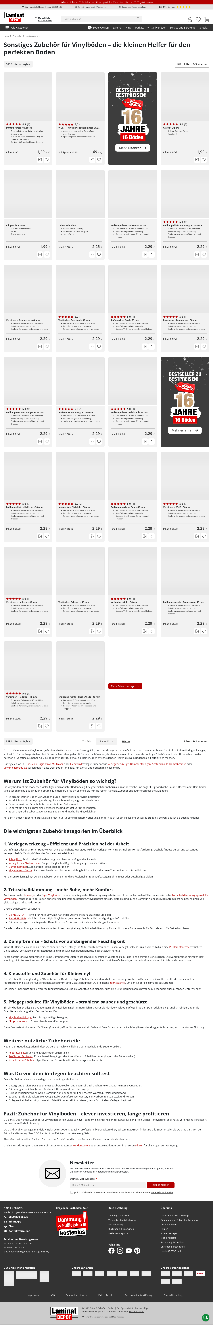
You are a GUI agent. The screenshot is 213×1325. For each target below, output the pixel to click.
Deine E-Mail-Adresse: (83, 1178)
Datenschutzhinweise (162, 1192)
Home (6, 36)
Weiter (126, 741)
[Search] (138, 19)
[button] (106, 741)
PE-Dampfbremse (179, 947)
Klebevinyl (76, 764)
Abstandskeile (160, 764)
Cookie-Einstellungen (174, 1295)
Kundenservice (81, 1145)
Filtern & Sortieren (192, 64)
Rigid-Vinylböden (51, 895)
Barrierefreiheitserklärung (138, 1295)
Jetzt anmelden (160, 1184)
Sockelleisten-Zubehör (21, 1060)
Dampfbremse (177, 764)
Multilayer (57, 764)
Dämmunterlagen (140, 764)
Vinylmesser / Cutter (20, 870)
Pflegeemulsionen (19, 1021)
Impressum (33, 1295)
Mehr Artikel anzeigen (125, 686)
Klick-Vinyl (31, 764)
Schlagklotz (15, 859)
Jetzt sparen (146, 2)
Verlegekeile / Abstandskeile (25, 863)
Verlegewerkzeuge (118, 764)
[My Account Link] (189, 20)
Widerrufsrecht (105, 1295)
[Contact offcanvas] (205, 1317)
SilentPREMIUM (17, 918)
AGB (52, 1295)
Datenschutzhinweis (76, 1295)
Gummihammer (18, 866)
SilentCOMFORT (18, 914)
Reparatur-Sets (17, 1052)
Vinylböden (17, 36)
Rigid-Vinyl (45, 764)
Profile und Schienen (21, 1056)
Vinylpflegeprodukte (15, 767)
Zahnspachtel (117, 982)
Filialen (139, 1145)
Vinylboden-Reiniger (20, 1017)
